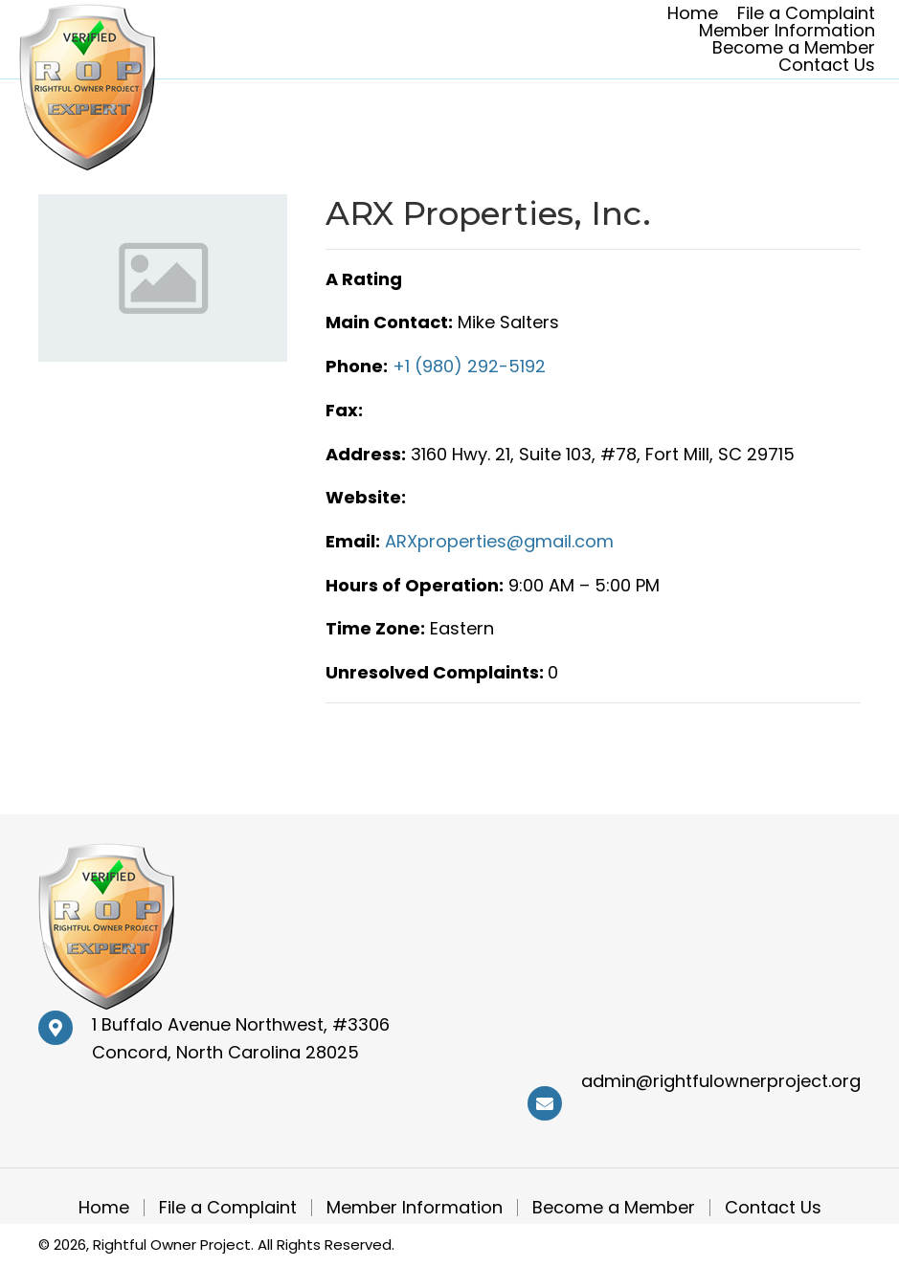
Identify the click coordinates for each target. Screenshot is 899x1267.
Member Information (414, 1207)
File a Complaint (228, 1207)
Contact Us (773, 1207)
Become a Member (613, 1207)
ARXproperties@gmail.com (499, 541)
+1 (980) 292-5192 (469, 366)
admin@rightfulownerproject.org (721, 1081)
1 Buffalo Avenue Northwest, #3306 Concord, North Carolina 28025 (241, 1038)
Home (104, 1207)
